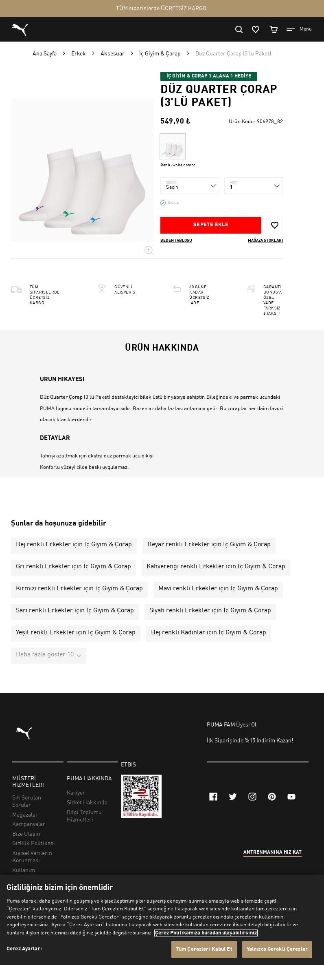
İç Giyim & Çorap (160, 54)
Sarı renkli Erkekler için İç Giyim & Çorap (75, 610)
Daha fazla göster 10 (45, 654)
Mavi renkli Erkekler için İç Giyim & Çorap (218, 588)
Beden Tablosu (176, 240)
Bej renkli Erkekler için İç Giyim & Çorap (74, 544)
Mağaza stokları (265, 240)
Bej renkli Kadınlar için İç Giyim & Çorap (208, 632)
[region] (162, 920)
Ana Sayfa (45, 54)
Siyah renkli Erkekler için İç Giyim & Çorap (210, 610)
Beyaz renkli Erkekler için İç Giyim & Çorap (209, 544)
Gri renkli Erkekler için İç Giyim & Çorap (73, 566)
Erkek (78, 54)
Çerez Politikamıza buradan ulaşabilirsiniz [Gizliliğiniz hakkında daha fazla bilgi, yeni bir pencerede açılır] (206, 933)
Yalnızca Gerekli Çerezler (277, 949)
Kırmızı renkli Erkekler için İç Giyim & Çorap (79, 588)
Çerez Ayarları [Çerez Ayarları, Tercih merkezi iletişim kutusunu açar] (24, 949)
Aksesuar (113, 54)
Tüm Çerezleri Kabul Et (204, 949)
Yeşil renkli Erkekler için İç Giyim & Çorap (76, 632)
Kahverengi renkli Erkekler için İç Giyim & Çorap (216, 566)
